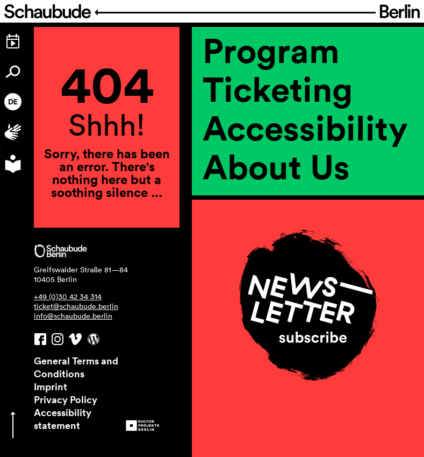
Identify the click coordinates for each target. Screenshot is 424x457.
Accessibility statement (62, 419)
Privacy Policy (65, 399)
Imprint (50, 386)
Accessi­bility (305, 127)
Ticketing (278, 88)
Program (271, 50)
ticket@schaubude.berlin (76, 306)
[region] (308, 220)
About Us (276, 166)
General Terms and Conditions (76, 367)
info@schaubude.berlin (73, 316)
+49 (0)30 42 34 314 (68, 296)
